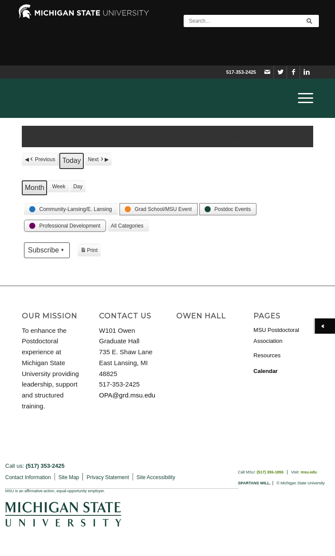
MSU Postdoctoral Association (276, 335)
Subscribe (47, 250)
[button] (71, 209)
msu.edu (309, 472)
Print (89, 251)
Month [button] (34, 187)
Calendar (265, 371)
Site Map (68, 477)
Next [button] (96, 159)
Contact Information (28, 477)
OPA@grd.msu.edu (127, 395)
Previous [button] (42, 159)
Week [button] (58, 186)
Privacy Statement (107, 477)
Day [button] (77, 186)
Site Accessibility (156, 477)
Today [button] (71, 160)
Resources (266, 355)
